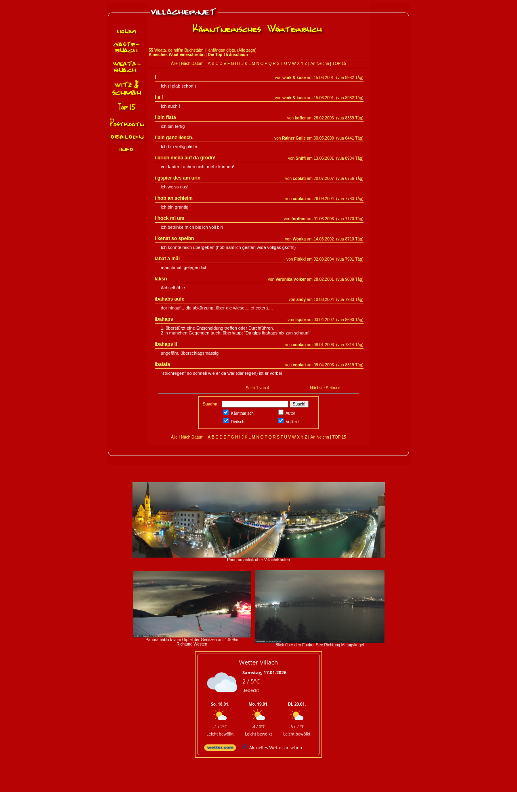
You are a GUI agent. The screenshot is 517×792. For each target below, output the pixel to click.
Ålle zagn (246, 50)
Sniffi (301, 158)
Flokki (300, 259)
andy (301, 299)
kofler (300, 118)
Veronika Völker (290, 279)
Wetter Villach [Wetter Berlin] (258, 662)
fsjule (300, 320)
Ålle (174, 63)
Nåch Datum (192, 63)
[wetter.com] (220, 749)
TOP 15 (339, 63)
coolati (299, 178)
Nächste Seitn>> (325, 388)
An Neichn (319, 63)
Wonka (299, 239)
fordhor (299, 219)
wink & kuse (294, 77)
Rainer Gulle (294, 138)
